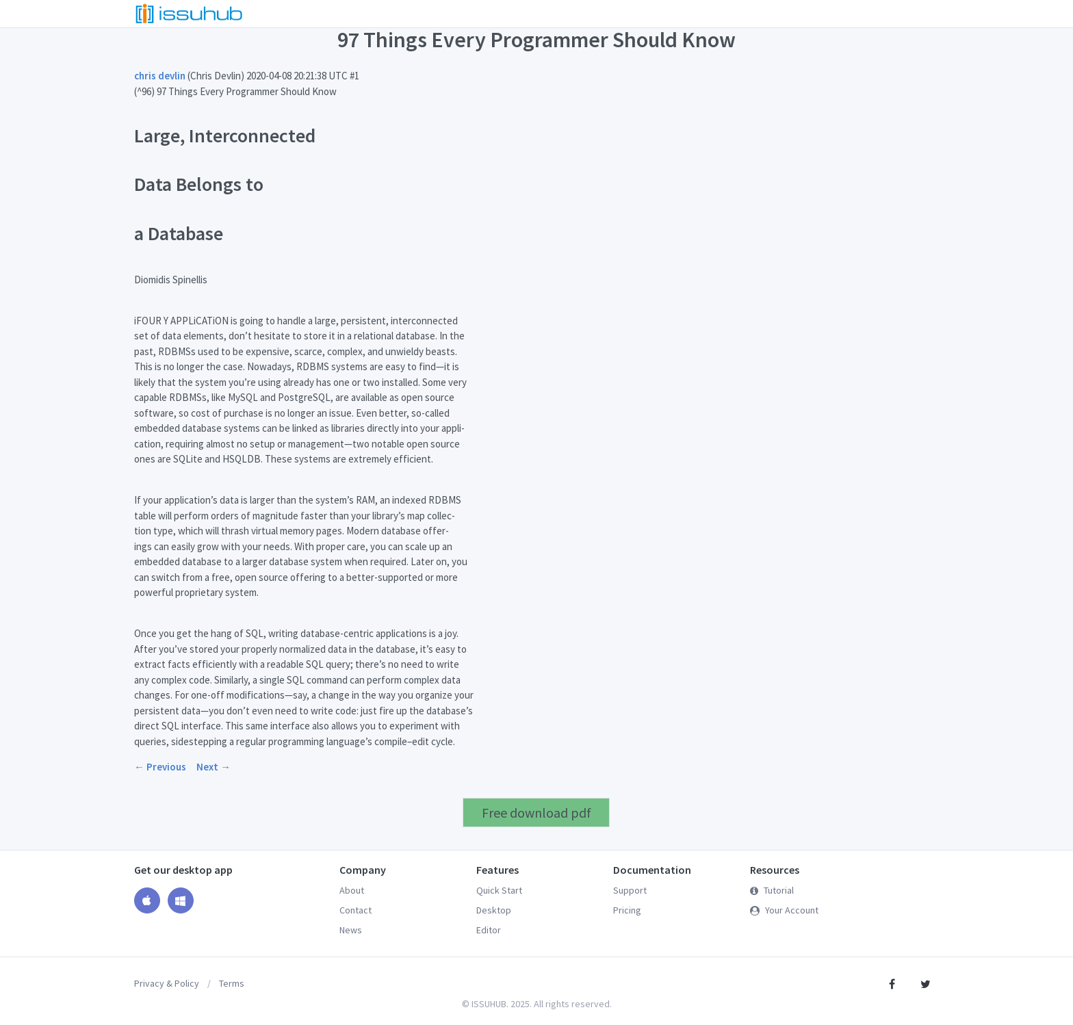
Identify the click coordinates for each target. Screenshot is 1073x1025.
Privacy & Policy (166, 983)
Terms (231, 983)
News (350, 930)
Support (630, 890)
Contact (355, 910)
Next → (213, 766)
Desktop (493, 910)
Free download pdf (536, 812)
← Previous (160, 766)
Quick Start (499, 890)
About (351, 890)
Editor (488, 930)
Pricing (627, 910)
